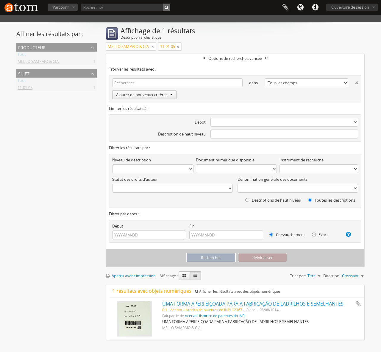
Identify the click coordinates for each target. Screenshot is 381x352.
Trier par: (298, 275)
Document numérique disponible (225, 160)
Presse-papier (285, 7)
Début (117, 226)
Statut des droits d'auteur (135, 179)
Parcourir (61, 7)
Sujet (23, 73)
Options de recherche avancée (235, 58)
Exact (320, 234)
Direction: (331, 275)
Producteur (32, 47)
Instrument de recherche (301, 160)
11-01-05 (25, 88)
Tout (22, 55)
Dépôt (200, 122)
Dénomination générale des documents (272, 179)
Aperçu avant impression (131, 275)
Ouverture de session (350, 7)
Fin (192, 226)
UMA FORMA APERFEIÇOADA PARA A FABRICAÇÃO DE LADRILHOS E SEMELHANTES (252, 303)
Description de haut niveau (182, 134)
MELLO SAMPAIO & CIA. (39, 62)
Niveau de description (131, 160)
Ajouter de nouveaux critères (144, 94)
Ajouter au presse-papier (358, 304)
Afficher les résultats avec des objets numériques (238, 291)
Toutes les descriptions (331, 200)
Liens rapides (315, 7)
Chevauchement (287, 234)
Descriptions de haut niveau (273, 200)
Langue (300, 7)
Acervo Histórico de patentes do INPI (215, 315)
